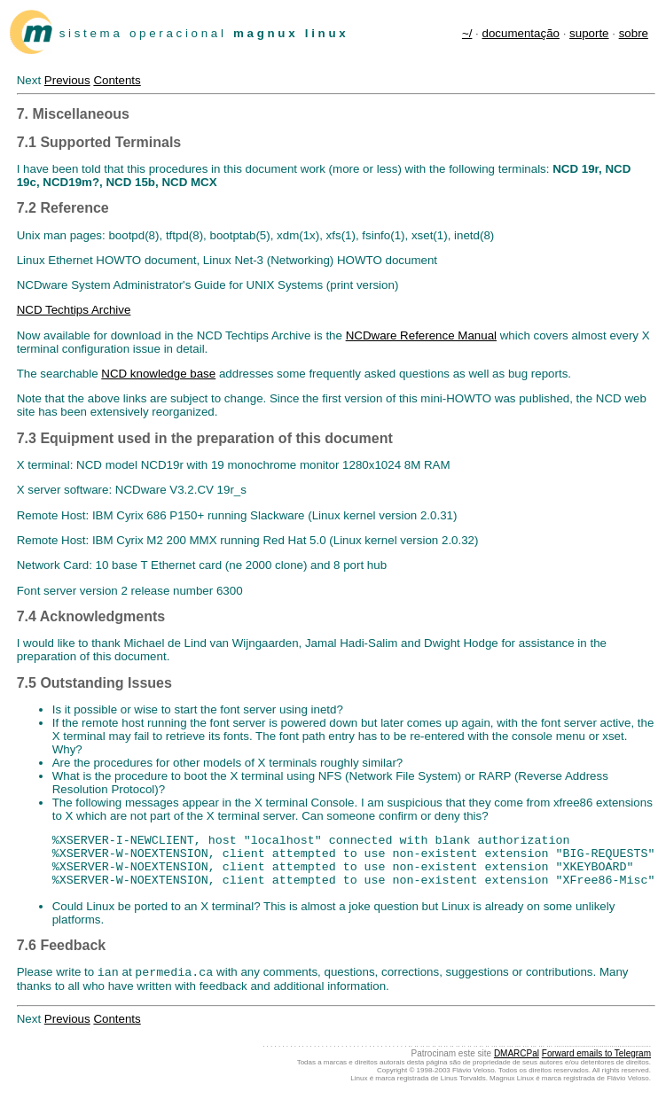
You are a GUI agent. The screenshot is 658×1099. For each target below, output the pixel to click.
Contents (116, 80)
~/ (467, 33)
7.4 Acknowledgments (91, 616)
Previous (67, 80)
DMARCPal (516, 1055)
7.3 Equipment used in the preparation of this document (205, 438)
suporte (588, 33)
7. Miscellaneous (73, 113)
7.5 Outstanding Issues (94, 682)
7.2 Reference (63, 207)
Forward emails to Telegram (596, 1055)
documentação (521, 33)
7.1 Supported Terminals (99, 142)
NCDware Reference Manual (421, 335)
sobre (633, 33)
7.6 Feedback (61, 945)
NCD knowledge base (158, 373)
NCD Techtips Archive (74, 309)
